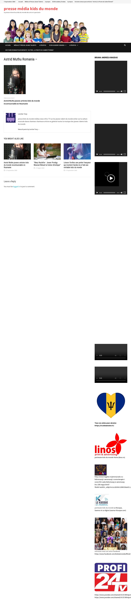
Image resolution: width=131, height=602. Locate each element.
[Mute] (122, 91)
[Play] (97, 91)
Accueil (20, 2)
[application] (111, 77)
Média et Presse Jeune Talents (34, 2)
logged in (16, 186)
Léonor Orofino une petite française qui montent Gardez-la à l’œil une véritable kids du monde (77, 165)
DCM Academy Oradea (59, 2)
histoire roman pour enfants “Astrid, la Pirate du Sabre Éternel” (94, 2)
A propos (47, 2)
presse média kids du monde (31, 8)
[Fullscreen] (125, 91)
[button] (111, 178)
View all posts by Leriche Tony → (29, 129)
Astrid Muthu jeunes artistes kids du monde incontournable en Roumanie (16, 165)
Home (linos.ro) (119, 457)
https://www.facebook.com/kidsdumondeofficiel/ (113, 554)
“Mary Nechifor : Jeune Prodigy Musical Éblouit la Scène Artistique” (47, 163)
